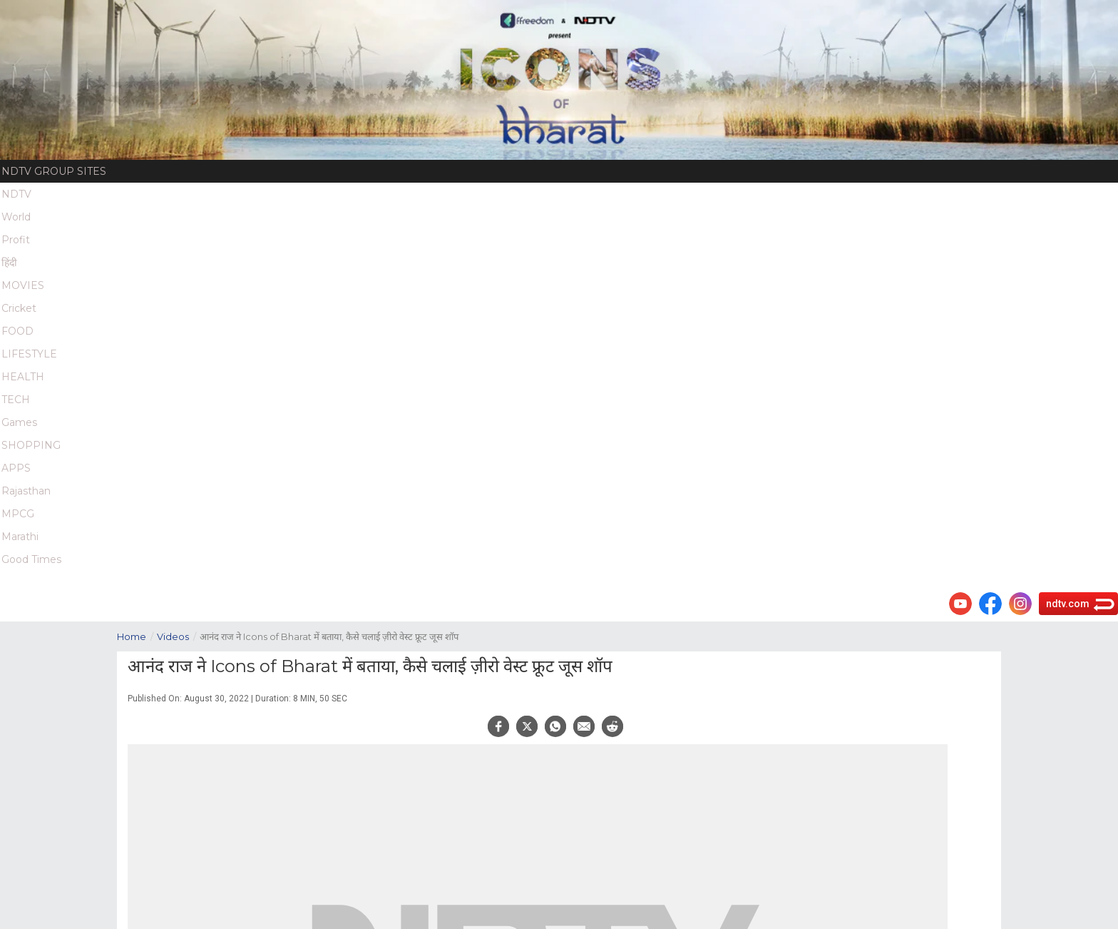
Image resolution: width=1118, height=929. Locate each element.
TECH (15, 399)
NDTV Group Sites (53, 171)
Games (19, 422)
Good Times (31, 559)
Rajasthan (26, 490)
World (16, 216)
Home (137, 635)
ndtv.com (1067, 603)
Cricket (18, 308)
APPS (16, 468)
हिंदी (9, 262)
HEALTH (22, 376)
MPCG (17, 513)
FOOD (17, 331)
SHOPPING (31, 445)
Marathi (20, 536)
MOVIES (22, 285)
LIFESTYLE (29, 353)
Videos (178, 635)
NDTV (16, 194)
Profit (15, 239)
